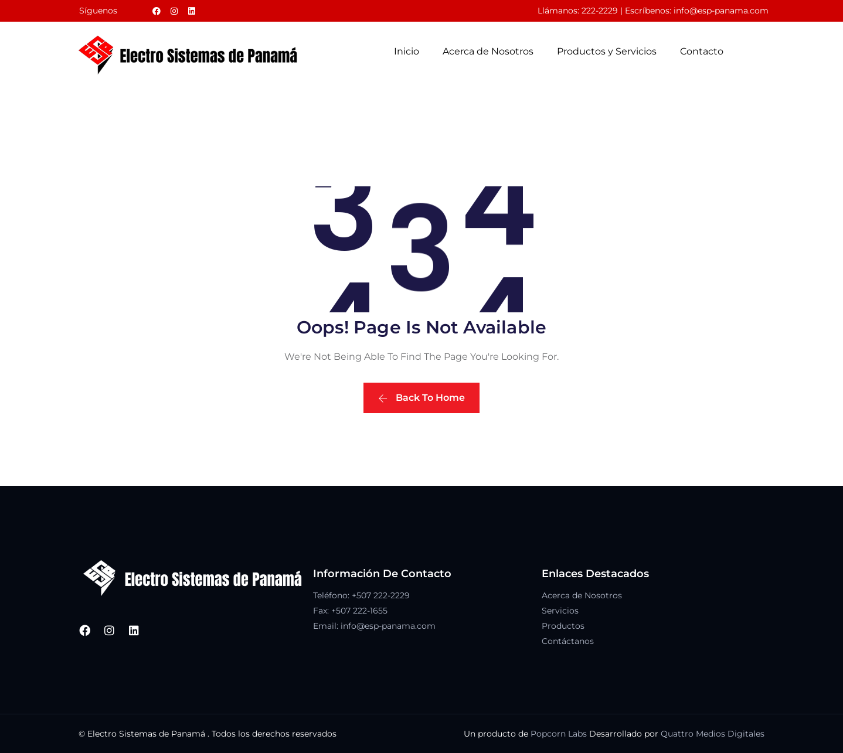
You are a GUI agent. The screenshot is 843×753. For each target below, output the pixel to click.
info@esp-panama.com (721, 10)
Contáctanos (568, 641)
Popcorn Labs (559, 733)
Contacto (701, 51)
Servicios (560, 610)
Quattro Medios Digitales (712, 733)
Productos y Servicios (607, 51)
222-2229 (600, 10)
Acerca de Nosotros (488, 51)
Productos (563, 626)
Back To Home (421, 397)
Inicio (406, 51)
